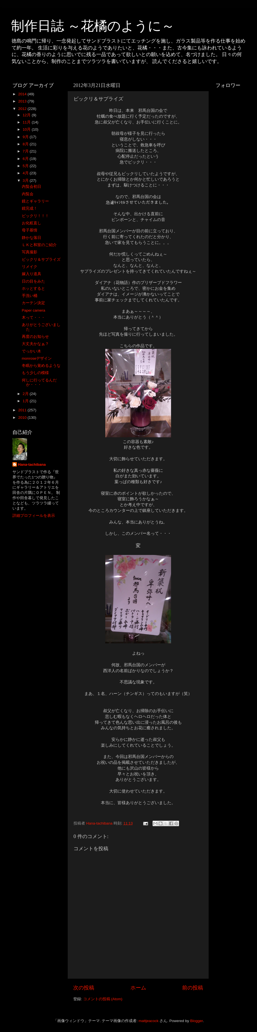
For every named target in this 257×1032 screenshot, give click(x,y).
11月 (27, 122)
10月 (27, 129)
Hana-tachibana (32, 464)
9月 (26, 137)
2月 (26, 394)
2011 (23, 410)
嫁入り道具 (31, 274)
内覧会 (27, 194)
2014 (23, 94)
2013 (23, 101)
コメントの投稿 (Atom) (102, 999)
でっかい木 (31, 351)
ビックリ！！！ (35, 216)
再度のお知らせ (35, 337)
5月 (26, 166)
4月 (26, 173)
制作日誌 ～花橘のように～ (93, 26)
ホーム (138, 988)
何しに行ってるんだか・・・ (39, 382)
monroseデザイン (37, 358)
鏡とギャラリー (35, 201)
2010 (23, 417)
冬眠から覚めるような (41, 366)
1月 (26, 401)
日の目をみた (33, 281)
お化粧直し (31, 223)
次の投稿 (83, 988)
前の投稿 (192, 988)
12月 (27, 115)
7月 (26, 151)
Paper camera (33, 310)
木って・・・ (33, 317)
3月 (26, 180)
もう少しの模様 (35, 373)
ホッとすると (33, 288)
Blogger (196, 1021)
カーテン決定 (33, 303)
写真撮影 (29, 252)
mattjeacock (149, 1021)
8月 (26, 144)
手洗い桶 (29, 296)
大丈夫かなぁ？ (35, 344)
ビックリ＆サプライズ (41, 259)
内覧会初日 (31, 187)
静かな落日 (31, 238)
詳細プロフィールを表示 (33, 516)
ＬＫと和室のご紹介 (39, 245)
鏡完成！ (29, 208)
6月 (26, 159)
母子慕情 (29, 230)
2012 (23, 109)
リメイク (29, 267)
